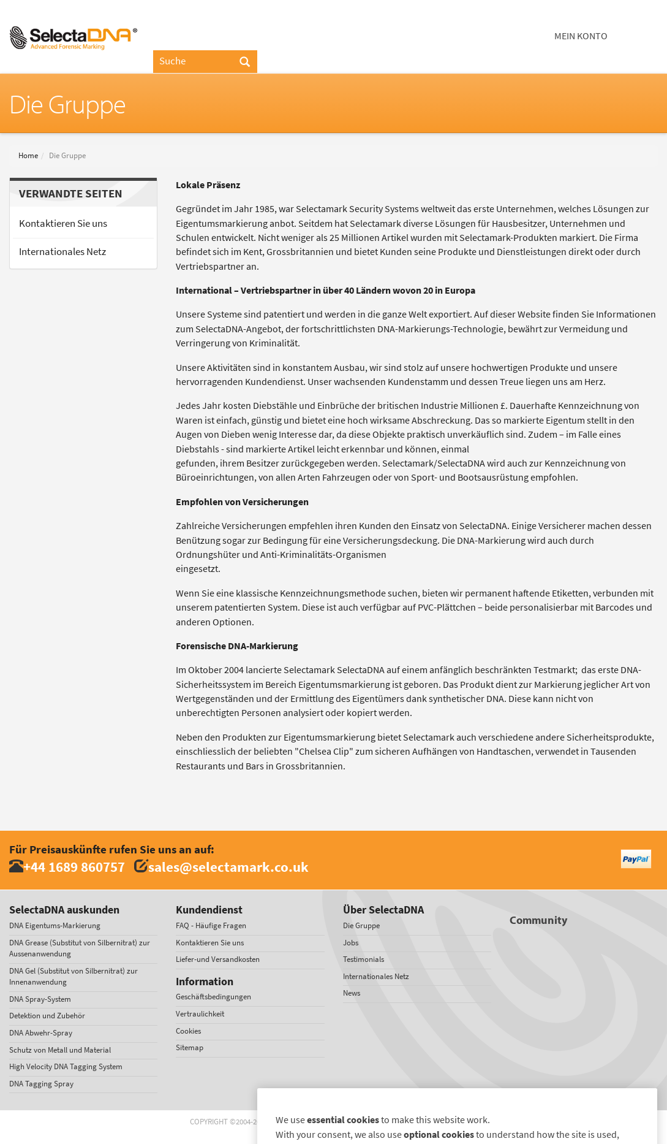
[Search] (244, 62)
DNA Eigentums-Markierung (54, 925)
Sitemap (189, 1047)
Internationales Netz (62, 252)
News (351, 993)
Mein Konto (581, 35)
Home (28, 155)
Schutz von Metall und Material (60, 1050)
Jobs (350, 942)
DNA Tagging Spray (41, 1083)
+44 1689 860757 (74, 866)
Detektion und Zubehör (47, 1015)
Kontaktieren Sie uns (63, 223)
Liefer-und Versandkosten (218, 959)
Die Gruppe (361, 925)
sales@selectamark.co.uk (228, 866)
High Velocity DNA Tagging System (65, 1066)
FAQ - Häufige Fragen (211, 925)
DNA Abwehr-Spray (40, 1033)
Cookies (188, 1031)
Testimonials (363, 959)
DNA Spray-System (40, 999)
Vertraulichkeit (200, 1014)
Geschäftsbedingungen (213, 996)
